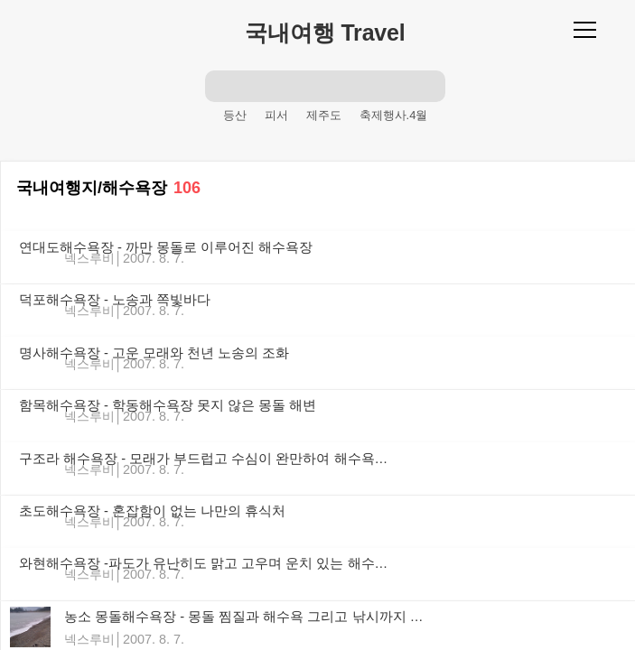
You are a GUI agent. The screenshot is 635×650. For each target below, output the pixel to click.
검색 (221, 85)
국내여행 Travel (325, 32)
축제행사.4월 (394, 115)
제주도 (323, 115)
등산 (235, 115)
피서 (276, 115)
